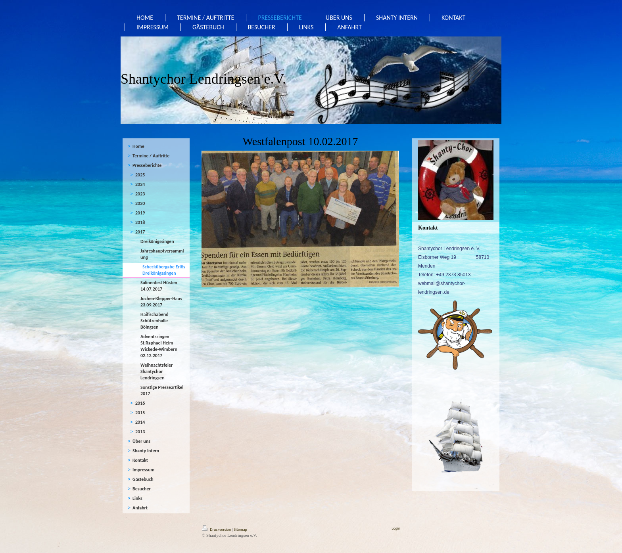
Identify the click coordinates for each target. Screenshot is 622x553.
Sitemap (240, 529)
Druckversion (217, 529)
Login (396, 528)
